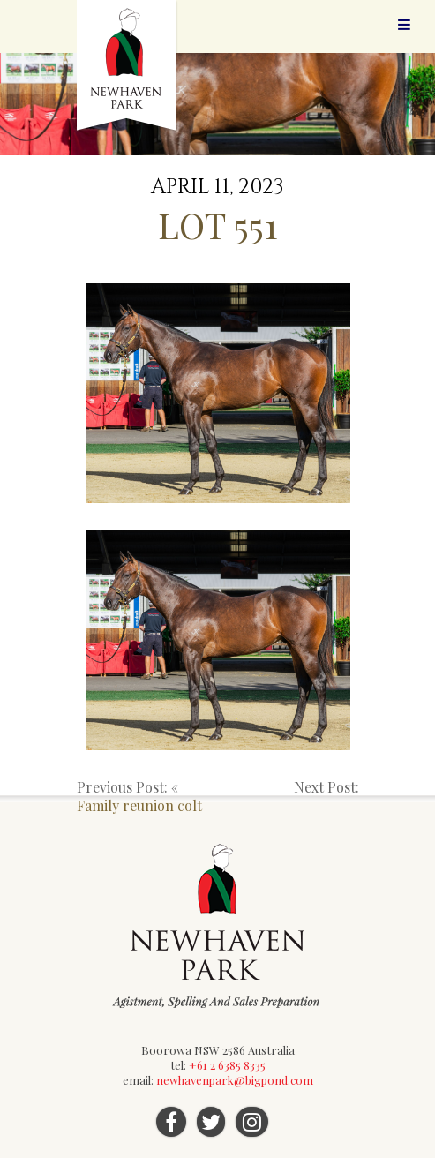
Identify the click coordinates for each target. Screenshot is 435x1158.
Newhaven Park (127, 66)
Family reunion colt (139, 805)
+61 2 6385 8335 (227, 1064)
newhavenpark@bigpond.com (234, 1079)
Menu (404, 24)
